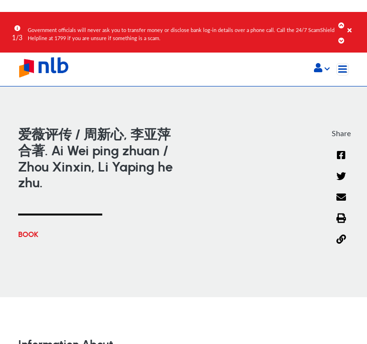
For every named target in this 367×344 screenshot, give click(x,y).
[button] (322, 69)
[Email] (341, 113)
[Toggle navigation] (342, 69)
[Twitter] (341, 91)
